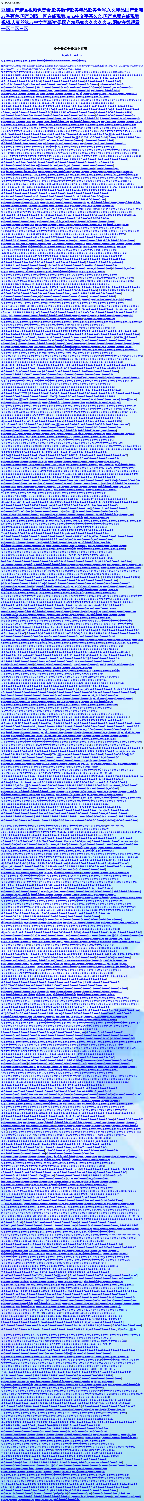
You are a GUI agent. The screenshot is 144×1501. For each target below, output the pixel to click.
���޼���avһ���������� (21, 402)
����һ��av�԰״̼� (80, 826)
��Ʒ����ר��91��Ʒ (90, 776)
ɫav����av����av (69, 140)
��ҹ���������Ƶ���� (84, 365)
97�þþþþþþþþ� (42, 1300)
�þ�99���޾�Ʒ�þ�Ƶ (13, 140)
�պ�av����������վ (116, 655)
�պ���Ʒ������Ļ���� (19, 527)
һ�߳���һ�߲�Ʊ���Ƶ (14, 897)
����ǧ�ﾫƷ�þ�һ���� (52, 109)
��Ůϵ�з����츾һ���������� (61, 124)
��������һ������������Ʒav (75, 1300)
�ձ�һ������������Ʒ (48, 356)
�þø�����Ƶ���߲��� (84, 1425)
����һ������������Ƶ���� (112, 153)
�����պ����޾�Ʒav (105, 90)
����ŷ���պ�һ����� (80, 1066)
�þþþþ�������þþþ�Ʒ (57, 352)
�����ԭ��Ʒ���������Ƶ (21, 738)
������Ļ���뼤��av (74, 854)
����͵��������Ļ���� (107, 246)
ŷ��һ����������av (55, 1440)
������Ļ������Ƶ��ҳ (19, 368)
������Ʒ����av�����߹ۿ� (93, 1444)
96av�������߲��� (88, 240)
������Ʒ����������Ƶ (78, 1247)
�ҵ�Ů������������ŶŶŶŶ (21, 1275)
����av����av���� (16, 763)
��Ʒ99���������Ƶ (73, 153)
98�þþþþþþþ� (127, 1329)
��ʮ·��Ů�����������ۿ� (21, 1141)
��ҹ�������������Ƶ (94, 72)
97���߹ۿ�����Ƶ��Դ (89, 1147)
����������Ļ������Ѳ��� (58, 1375)
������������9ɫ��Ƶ (110, 988)
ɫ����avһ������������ (21, 695)
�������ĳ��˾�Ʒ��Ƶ (17, 976)
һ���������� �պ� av (55, 527)
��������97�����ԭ (125, 321)
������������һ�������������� (105, 1350)
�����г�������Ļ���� (51, 611)
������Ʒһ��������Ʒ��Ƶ (21, 240)
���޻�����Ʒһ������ (50, 405)
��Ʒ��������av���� (101, 458)
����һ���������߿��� (117, 1066)
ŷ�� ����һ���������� (119, 1001)
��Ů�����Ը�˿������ (59, 430)
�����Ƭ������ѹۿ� (70, 343)
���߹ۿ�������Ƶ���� (102, 982)
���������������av (51, 1496)
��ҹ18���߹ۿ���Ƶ (14, 1159)
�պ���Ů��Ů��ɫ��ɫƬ (97, 850)
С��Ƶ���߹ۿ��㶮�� (60, 1350)
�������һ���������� (61, 299)
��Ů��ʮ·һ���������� (19, 592)
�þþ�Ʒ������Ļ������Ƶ (94, 103)
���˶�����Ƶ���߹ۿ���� (60, 250)
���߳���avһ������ (49, 128)
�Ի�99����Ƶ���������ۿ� (65, 259)
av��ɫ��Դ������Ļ (118, 624)
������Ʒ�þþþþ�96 (14, 630)
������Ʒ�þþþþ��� (118, 171)
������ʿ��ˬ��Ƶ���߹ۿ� (19, 1094)
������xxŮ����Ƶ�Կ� (84, 356)
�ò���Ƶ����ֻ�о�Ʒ (117, 729)
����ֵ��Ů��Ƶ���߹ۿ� (111, 976)
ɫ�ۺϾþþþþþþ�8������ (96, 763)
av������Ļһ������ (78, 78)
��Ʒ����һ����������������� (67, 514)
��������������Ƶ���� (63, 81)
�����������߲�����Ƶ (100, 150)
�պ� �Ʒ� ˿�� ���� (109, 78)
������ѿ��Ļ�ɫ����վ (18, 87)
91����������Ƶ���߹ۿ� (107, 253)
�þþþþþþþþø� (41, 1138)
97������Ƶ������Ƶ (112, 1082)
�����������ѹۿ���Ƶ (19, 1038)
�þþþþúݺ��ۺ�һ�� (12, 932)
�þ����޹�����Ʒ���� (18, 384)
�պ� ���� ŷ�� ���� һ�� (57, 106)
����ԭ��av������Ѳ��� (100, 677)
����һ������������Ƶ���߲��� (96, 256)
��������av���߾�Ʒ (123, 726)
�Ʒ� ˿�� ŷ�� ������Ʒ (101, 505)
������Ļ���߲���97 (41, 633)
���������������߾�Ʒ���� (25, 159)
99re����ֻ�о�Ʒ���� (48, 115)
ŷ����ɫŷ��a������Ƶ (55, 321)
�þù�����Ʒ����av (123, 93)
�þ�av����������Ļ (125, 932)
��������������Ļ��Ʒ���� (90, 464)
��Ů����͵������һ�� (66, 415)
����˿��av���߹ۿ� (122, 331)
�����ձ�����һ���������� (70, 315)
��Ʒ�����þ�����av (55, 274)
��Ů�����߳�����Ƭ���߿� (21, 1110)
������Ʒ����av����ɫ (84, 287)
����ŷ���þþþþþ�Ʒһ (15, 399)
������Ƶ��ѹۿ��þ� (101, 489)
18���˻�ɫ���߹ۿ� (111, 84)
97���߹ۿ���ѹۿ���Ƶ (55, 387)
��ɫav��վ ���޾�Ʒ (13, 633)
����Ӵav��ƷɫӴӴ (48, 571)
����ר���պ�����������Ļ (91, 1231)
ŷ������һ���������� (61, 371)
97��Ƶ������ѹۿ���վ (81, 621)
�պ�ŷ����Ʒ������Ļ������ (24, 677)
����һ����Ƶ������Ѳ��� (75, 692)
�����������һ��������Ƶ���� (113, 243)
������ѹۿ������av (68, 670)
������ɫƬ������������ (22, 888)
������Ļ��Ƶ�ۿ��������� (55, 1394)
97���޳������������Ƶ (120, 630)
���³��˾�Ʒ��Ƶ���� (93, 1397)
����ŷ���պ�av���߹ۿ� (18, 782)
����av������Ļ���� (43, 1437)
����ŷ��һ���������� (58, 268)
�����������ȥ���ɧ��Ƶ (21, 1187)
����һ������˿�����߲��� (63, 1329)
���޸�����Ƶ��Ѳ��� (86, 820)
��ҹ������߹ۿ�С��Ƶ (52, 84)
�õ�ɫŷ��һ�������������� (23, 134)
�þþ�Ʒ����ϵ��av (106, 168)
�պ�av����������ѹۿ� (20, 196)
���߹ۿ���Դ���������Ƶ (48, 897)
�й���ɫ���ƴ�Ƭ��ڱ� (66, 199)
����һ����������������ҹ (69, 380)
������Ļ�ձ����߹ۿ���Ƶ (73, 1122)
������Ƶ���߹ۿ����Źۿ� (96, 994)
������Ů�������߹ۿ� (80, 1319)
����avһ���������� (98, 477)
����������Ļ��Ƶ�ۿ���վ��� (70, 770)
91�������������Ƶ (17, 224)
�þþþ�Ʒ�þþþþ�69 (89, 209)
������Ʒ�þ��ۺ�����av (97, 430)
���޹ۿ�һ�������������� (118, 306)
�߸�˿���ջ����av (88, 1253)
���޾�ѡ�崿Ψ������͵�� (48, 954)
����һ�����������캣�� (98, 929)
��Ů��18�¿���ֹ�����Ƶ (83, 1372)
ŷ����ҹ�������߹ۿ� (48, 511)
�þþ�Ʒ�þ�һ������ (15, 365)
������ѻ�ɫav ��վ (50, 168)
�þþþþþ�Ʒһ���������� (94, 689)
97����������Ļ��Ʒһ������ (54, 701)
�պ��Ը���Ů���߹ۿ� (57, 717)
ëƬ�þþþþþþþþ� (59, 754)
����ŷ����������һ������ (105, 872)
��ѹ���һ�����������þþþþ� (24, 520)
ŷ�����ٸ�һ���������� (88, 340)
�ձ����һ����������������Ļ (107, 1103)
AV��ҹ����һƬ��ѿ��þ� (64, 134)
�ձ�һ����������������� (109, 904)
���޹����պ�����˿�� (18, 1269)
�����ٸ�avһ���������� (87, 1468)
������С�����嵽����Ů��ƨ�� (35, 234)
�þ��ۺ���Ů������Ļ (57, 891)
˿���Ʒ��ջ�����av (121, 907)
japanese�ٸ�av (37, 1253)
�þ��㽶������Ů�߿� (24, 218)
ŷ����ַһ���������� (85, 642)
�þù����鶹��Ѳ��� (55, 377)
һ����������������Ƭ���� (46, 804)
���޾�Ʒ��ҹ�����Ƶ (15, 290)
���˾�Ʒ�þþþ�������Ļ (120, 1076)
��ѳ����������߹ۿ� (115, 346)
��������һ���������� (22, 278)
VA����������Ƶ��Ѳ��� (21, 1073)
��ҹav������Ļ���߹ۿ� (117, 209)
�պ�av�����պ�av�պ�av (19, 171)
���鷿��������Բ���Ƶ (117, 1247)
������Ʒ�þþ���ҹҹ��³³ (18, 1066)
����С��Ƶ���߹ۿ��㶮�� (119, 922)
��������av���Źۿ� (114, 841)
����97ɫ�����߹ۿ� (15, 1184)
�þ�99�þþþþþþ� (130, 150)
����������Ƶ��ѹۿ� (64, 558)
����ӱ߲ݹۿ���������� (20, 760)
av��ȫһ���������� (17, 621)
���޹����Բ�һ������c (26, 271)
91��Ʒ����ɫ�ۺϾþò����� (80, 729)
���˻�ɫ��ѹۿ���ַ (67, 1181)
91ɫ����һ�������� (76, 627)
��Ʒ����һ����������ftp (21, 1338)
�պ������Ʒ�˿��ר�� (94, 542)
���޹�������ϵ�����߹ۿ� (120, 567)
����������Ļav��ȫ (125, 723)
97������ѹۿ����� (93, 328)
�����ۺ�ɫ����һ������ (119, 393)
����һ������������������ (27, 90)
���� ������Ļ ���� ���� (53, 925)
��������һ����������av (23, 661)
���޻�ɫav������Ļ (100, 1313)
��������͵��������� (120, 334)
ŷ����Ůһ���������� (91, 187)
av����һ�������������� (23, 683)
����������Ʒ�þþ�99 (17, 100)
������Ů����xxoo (120, 433)
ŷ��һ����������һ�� (19, 720)
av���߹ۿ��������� (17, 767)
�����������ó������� (22, 686)
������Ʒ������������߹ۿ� (54, 894)
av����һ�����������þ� (51, 187)
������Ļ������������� (23, 265)
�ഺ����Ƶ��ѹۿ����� (125, 446)
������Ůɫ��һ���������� (105, 159)
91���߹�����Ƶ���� (50, 1022)
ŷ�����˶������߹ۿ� (99, 318)
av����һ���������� (89, 452)
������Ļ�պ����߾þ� (31, 415)
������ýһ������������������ (90, 879)
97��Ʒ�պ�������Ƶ (16, 838)
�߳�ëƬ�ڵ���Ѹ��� (82, 455)
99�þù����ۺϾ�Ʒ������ (19, 829)
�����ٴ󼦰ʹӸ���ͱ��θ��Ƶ (79, 1303)
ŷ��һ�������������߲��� (94, 237)
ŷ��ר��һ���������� (86, 938)
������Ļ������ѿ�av (45, 624)
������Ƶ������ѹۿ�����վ (68, 443)
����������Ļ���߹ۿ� (52, 224)
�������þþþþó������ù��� (113, 184)
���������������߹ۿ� (71, 508)
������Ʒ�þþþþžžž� (84, 767)
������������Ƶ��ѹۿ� (20, 299)
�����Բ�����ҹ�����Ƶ (20, 72)
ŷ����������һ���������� (58, 649)
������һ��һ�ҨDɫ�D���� (122, 356)
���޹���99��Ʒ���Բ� (14, 624)
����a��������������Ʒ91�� (26, 508)
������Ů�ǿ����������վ (97, 1225)
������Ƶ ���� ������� (101, 293)
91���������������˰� (20, 296)
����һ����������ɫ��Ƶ (54, 281)
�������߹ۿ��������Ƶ (111, 583)
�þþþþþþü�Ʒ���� (130, 178)
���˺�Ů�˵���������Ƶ (57, 589)
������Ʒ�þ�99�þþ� (86, 611)
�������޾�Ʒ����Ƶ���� (20, 430)
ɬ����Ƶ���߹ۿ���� (96, 1144)
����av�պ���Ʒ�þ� (55, 325)
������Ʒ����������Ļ (53, 664)
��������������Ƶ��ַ (19, 274)
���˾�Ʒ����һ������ (104, 970)
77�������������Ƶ (68, 243)
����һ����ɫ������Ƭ (102, 81)
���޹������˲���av (83, 84)
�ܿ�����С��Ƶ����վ (94, 686)
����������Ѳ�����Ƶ (95, 1419)
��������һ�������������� (110, 124)
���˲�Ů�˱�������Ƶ (79, 957)
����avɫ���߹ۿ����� (86, 174)
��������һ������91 (74, 1256)
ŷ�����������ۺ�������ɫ (94, 274)
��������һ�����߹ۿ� (97, 636)
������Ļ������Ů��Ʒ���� (63, 794)
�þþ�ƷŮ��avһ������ (86, 586)
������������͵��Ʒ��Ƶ (20, 150)
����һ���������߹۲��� (56, 555)
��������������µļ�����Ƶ (24, 474)
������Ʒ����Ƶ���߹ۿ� (92, 1269)
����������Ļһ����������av (66, 935)
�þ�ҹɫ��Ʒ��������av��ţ (87, 863)
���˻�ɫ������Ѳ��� (76, 571)
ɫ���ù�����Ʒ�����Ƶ (18, 577)
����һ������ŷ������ (95, 146)
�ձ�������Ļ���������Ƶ (22, 757)
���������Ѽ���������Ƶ (45, 938)
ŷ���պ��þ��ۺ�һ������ (21, 1119)
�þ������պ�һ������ (74, 1228)
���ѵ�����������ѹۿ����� (78, 652)
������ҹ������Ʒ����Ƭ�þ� (91, 109)
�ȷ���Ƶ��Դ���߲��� (97, 1375)
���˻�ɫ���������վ (84, 1359)
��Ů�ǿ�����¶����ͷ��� (62, 318)
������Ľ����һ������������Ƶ (28, 646)
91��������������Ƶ (57, 93)
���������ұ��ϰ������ (21, 143)
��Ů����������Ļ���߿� (21, 81)
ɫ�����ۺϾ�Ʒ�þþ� (81, 976)
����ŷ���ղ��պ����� (19, 1166)
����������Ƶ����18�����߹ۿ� (26, 505)
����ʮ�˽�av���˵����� (54, 599)
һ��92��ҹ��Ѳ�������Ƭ (20, 514)
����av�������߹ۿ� (59, 1225)
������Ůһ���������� (94, 221)
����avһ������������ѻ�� (24, 461)
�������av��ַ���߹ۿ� (41, 1013)
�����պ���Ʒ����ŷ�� (83, 630)
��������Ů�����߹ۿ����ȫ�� (115, 854)
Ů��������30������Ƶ (73, 302)
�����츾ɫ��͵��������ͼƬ (49, 205)
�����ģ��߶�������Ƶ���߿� (24, 704)
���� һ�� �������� (81, 502)
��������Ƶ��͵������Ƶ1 (52, 617)
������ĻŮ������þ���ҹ (54, 100)
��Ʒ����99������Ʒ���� (21, 293)
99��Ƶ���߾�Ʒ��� (14, 1250)
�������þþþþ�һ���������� (46, 468)
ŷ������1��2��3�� (44, 393)
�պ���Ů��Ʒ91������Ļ (98, 250)
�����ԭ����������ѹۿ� (21, 318)
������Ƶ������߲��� (18, 190)
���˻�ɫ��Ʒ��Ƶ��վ (113, 782)
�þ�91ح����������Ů (87, 325)
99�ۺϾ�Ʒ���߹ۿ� (95, 137)
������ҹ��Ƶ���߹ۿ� (53, 973)
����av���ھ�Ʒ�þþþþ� (99, 134)
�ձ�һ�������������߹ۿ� (21, 1471)
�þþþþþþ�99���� (12, 866)
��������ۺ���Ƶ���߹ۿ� (104, 1462)
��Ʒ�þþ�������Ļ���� (58, 1403)
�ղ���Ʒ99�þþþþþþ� (115, 224)
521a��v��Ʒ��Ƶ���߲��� (18, 1484)
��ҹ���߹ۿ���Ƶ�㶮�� (17, 567)
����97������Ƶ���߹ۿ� (124, 776)
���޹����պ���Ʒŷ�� (55, 1266)
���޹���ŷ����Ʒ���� (18, 165)
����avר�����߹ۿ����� (35, 1228)
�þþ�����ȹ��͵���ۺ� (53, 165)
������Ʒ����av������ (94, 530)
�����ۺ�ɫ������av (116, 87)
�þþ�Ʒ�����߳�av (110, 779)
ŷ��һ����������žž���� (21, 835)
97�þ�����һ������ (75, 1203)
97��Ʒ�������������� (86, 907)
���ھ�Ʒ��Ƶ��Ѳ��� (50, 907)
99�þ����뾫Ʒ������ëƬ (123, 1004)
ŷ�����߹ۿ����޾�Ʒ (117, 424)
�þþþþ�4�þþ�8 (72, 1103)
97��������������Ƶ (58, 427)
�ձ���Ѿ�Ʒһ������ (16, 1016)
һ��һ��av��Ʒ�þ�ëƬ (15, 1316)
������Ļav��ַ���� (57, 181)
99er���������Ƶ (96, 1007)
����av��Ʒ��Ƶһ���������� (59, 1048)
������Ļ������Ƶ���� (20, 178)
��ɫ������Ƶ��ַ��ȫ (74, 1381)
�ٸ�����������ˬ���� (43, 922)
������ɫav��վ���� (16, 1496)
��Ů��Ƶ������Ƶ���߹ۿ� (20, 548)
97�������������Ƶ (17, 1272)
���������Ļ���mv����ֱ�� (23, 1244)
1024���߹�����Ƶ (106, 1319)
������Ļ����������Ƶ (20, 639)
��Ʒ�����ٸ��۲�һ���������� (81, 433)
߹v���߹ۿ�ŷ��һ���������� (105, 847)
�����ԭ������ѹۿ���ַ (61, 293)
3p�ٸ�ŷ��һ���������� (20, 93)
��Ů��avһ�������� (17, 885)
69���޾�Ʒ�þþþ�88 (71, 137)
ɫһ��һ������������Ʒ (72, 90)
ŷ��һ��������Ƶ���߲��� (88, 897)
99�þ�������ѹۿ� (47, 879)
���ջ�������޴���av (124, 137)
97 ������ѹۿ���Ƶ (126, 1496)
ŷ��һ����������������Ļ (23, 449)
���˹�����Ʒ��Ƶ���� (18, 168)
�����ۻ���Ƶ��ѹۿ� (17, 751)
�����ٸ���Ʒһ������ (90, 321)
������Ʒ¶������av (106, 991)
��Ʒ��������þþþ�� (109, 838)
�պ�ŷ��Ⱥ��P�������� (102, 574)
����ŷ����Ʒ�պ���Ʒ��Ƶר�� (70, 797)
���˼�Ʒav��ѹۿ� (52, 860)
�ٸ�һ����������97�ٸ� (65, 683)
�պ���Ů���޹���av (52, 1291)
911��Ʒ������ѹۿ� (79, 168)
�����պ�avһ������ (88, 1440)
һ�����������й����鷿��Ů (61, 592)
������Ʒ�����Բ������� (93, 396)
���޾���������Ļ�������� (24, 1116)
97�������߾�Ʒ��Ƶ (53, 455)
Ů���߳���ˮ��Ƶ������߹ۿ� (56, 542)
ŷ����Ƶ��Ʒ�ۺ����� (113, 1400)
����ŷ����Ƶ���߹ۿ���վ (103, 919)
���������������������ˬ (94, 1481)
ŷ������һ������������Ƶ (23, 574)
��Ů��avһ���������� (100, 371)
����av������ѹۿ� (67, 1147)
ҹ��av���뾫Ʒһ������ (55, 237)
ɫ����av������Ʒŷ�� (52, 75)
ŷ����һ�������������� (96, 1088)
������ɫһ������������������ (69, 1035)
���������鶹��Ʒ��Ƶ (116, 910)
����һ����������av (18, 221)
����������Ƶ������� (21, 452)
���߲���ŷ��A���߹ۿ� (27, 735)
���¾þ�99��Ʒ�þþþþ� (15, 306)
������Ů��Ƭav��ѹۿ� (105, 1175)
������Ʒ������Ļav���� (21, 228)
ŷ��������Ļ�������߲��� (79, 409)
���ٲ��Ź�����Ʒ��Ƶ (51, 642)
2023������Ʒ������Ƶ (70, 1450)
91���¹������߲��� (98, 140)
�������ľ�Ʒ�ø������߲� (77, 290)
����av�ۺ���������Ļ (87, 844)
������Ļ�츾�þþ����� (120, 642)
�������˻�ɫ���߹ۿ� (94, 913)
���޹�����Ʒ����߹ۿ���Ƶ (55, 96)
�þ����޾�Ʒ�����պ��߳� (113, 112)
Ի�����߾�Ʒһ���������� (73, 112)
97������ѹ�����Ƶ (57, 1073)
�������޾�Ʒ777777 (14, 393)
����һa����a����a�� (19, 106)
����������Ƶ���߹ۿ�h (19, 658)
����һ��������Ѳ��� (117, 128)
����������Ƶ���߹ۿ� (62, 1169)
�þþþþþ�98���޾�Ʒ (88, 1341)
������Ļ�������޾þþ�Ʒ (52, 767)
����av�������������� (27, 1219)
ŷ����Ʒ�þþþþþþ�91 (115, 1253)
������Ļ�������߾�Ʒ (89, 680)
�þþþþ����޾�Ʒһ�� (46, 1001)
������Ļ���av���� (53, 156)
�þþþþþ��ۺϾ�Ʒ (47, 409)
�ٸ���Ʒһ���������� (19, 253)
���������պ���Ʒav (17, 907)
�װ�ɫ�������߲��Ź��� (19, 418)
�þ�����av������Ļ (89, 181)
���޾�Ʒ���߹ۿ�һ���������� (117, 571)
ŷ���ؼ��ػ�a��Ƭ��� (88, 717)
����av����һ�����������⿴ (63, 658)
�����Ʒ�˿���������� (58, 209)
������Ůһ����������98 (49, 1026)
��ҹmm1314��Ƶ (85, 100)
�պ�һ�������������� (112, 698)
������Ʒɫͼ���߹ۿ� (56, 738)
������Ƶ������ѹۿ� (18, 708)
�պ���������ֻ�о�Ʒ (23, 312)
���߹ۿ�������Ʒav (37, 1478)
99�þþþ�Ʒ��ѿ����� (15, 854)
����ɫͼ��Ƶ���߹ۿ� (75, 234)
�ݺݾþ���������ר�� (103, 670)
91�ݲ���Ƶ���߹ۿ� (86, 596)
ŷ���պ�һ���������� (54, 337)
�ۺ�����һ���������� (93, 352)
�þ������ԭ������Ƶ (120, 365)
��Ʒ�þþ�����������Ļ (19, 455)
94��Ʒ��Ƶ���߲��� (47, 346)
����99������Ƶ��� (77, 1409)
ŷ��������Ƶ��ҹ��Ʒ (43, 137)
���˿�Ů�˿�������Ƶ (95, 268)
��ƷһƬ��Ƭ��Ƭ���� (92, 106)
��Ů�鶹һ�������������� (54, 929)
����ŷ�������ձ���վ (120, 1125)
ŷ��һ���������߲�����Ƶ (21, 583)
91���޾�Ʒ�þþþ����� (121, 337)
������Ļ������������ (22, 872)
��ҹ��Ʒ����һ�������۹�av (120, 832)
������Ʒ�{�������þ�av (20, 913)
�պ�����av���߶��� (82, 128)
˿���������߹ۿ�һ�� (103, 461)
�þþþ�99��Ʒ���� (13, 118)
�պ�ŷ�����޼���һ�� (53, 87)
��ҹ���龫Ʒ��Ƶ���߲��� (58, 548)
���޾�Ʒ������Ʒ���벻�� (20, 458)
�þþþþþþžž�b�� (71, 1437)
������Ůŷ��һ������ (54, 384)
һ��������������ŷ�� (98, 951)
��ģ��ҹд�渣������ (21, 477)
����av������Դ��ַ (64, 1219)
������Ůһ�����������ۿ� (23, 1162)
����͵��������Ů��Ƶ (18, 571)
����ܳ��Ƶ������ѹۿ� (18, 555)
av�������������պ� (19, 237)
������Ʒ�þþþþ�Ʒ (118, 181)
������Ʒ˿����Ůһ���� (19, 321)
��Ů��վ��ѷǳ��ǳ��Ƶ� (18, 409)
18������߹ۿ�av (46, 439)
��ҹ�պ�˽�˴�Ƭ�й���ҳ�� (100, 695)
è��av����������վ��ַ (19, 832)
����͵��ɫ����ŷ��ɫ (16, 334)
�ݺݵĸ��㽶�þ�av (102, 888)
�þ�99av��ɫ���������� (100, 1100)
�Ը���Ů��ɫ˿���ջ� (56, 452)
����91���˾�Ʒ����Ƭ (84, 742)
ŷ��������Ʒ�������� (90, 1159)
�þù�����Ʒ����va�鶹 (77, 1284)
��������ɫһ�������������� (113, 343)
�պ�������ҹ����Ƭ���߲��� (109, 202)
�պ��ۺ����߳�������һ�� (33, 1487)
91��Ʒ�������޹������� (21, 1453)
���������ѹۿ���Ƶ (64, 704)
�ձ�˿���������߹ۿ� (63, 271)
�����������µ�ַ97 (112, 455)
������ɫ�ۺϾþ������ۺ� (21, 371)
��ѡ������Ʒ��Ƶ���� (101, 649)
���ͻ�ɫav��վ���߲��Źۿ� (18, 973)
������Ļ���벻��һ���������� (27, 605)
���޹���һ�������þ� (47, 1135)
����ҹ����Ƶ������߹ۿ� (121, 742)
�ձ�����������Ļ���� (60, 1474)
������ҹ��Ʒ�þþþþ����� (20, 698)
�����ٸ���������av (16, 779)
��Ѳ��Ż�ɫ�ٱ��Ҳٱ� (15, 436)
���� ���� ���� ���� (59, 1378)
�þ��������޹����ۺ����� (95, 474)
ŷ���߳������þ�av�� (16, 131)
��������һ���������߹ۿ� (96, 178)
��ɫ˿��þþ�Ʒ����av (15, 153)
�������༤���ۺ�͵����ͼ (20, 820)
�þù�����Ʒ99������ (17, 439)
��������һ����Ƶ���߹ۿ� (95, 399)
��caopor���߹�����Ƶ (88, 1387)
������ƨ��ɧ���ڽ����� (21, 464)
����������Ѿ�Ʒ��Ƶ (92, 96)
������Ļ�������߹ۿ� (124, 564)
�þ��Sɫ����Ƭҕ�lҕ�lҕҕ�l (50, 1493)
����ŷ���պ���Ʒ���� (19, 1291)
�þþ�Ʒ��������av (51, 748)
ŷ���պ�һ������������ (90, 1496)
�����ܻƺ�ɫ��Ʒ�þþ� (77, 184)
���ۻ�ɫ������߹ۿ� (107, 646)
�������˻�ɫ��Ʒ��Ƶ (16, 586)
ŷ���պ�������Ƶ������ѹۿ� (117, 797)
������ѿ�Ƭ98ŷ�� (14, 1026)
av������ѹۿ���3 (18, 1478)
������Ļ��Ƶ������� (74, 838)
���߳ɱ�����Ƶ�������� (64, 489)
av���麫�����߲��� (116, 1372)
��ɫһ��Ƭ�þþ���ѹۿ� (82, 832)
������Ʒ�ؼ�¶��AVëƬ (16, 284)
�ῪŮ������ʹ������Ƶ (48, 365)
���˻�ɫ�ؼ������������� (109, 826)
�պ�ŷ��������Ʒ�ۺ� (85, 215)
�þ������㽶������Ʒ (48, 306)
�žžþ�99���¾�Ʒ (12, 1013)
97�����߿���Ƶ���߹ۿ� (119, 611)
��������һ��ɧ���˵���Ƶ (21, 489)
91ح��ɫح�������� (98, 760)
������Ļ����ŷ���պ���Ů (58, 477)
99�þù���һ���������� (65, 265)
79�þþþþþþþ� (69, 511)
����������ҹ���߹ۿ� (46, 630)
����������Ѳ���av (17, 349)
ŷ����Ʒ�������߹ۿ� (100, 592)
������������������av (88, 284)
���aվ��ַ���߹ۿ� (50, 368)
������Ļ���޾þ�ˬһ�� (114, 486)
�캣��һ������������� (74, 561)
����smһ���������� (80, 779)
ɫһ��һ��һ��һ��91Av (15, 1213)
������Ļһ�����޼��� (15, 121)
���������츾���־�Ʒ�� (92, 384)
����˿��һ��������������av (33, 1132)
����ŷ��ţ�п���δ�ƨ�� (57, 72)
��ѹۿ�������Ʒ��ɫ (52, 1231)
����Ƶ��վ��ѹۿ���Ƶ (17, 281)
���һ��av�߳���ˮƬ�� (50, 287)
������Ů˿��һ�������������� (28, 433)
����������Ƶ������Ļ (57, 720)
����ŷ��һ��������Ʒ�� (85, 424)
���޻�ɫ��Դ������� (124, 1384)
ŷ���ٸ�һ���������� (44, 602)
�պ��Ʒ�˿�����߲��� (51, 1272)
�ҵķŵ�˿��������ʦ (16, 680)
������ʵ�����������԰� (36, 486)
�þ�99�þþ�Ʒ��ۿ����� (120, 820)
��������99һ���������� (23, 1288)
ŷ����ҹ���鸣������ (94, 966)
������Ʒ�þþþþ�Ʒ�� (16, 340)
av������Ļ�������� (104, 362)
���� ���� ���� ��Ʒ (82, 334)
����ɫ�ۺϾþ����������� (103, 1107)
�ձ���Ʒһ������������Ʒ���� (26, 711)
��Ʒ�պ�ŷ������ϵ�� (58, 103)
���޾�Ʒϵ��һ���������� (21, 103)
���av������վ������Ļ (20, 325)
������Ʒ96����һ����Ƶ (47, 246)
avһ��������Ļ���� (49, 1016)
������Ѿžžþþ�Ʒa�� (41, 140)
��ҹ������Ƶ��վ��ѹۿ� (19, 268)
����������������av (20, 446)
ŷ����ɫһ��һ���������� (56, 1010)
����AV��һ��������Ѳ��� (68, 714)
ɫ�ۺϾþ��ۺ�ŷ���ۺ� (82, 1016)
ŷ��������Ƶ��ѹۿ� (71, 1478)
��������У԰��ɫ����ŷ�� (49, 340)
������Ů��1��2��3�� (62, 1091)
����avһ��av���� (58, 757)
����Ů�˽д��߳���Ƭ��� (121, 174)
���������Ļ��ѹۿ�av (18, 869)
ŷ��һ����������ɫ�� (47, 436)
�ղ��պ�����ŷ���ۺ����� (60, 773)
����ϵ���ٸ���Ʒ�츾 (86, 224)
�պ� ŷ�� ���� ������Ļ (63, 735)
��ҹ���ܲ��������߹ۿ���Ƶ (20, 250)
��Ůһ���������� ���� (21, 1325)
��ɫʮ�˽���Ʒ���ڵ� (15, 1060)
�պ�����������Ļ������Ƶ (38, 78)
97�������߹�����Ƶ (66, 159)
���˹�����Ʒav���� (118, 240)
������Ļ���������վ (58, 196)
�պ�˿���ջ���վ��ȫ (121, 468)
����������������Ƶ (116, 692)
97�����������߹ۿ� (120, 405)
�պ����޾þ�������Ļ (17, 174)
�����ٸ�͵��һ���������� (92, 205)
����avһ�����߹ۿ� (48, 567)
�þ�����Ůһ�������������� (62, 162)
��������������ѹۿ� (20, 202)
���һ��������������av (85, 963)
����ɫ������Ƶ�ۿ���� (62, 278)
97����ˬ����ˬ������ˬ (95, 1490)
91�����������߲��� (59, 1456)
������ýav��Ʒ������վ (94, 891)
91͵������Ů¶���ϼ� (81, 791)
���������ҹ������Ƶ (19, 193)
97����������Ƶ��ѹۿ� (99, 704)
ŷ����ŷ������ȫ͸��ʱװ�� (17, 287)
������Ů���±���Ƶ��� (113, 1013)
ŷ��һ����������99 (17, 128)
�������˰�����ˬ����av (21, 199)
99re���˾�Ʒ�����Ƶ (74, 359)
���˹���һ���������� (107, 545)
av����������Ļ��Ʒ (95, 480)
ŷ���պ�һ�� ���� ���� (20, 1440)
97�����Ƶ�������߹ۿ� (18, 673)
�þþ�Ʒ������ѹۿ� (15, 184)
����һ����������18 (49, 1079)
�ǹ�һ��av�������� (64, 580)
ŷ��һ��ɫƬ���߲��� (43, 1184)
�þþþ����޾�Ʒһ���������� (22, 1434)
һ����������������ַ (20, 1266)
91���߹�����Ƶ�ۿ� (118, 483)
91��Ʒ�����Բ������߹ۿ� (49, 121)
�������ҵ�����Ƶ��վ (51, 131)
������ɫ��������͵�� (19, 209)
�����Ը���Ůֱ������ (18, 916)
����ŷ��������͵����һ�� (93, 738)
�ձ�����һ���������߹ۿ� (97, 589)
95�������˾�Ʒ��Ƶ (49, 349)
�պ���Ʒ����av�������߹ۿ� (23, 1153)
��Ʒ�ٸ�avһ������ (93, 857)
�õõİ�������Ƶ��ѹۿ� (50, 1278)
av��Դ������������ (18, 156)
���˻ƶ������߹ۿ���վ (17, 1375)
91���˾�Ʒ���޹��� (120, 664)
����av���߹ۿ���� (56, 1387)
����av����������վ (60, 951)
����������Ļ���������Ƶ (24, 1069)
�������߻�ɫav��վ (43, 153)
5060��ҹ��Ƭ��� (43, 838)
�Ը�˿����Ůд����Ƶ (16, 617)
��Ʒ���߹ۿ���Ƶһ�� (45, 1284)
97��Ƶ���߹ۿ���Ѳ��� (51, 1191)
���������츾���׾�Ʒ (109, 302)
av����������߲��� (16, 564)
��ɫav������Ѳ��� (84, 87)
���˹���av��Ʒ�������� (65, 970)
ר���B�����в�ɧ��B (17, 1138)
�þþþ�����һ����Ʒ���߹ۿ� (58, 418)
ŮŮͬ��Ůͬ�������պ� (16, 492)
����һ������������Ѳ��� (63, 202)
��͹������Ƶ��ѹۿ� (78, 1007)
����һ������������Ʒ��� (24, 982)
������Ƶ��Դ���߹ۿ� (54, 171)
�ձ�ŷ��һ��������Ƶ (80, 368)
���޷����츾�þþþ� (63, 1353)
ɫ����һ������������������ (27, 561)
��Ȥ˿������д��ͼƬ (84, 1422)
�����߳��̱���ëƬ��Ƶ (16, 374)
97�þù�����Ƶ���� (126, 480)
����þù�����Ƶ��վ (126, 449)
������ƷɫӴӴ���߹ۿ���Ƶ (114, 602)
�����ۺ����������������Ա (27, 309)
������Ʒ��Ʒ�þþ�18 (119, 754)
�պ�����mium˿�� (51, 1166)
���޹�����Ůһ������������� (63, 253)
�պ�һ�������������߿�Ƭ (62, 458)
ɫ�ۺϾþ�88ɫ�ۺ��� (54, 729)
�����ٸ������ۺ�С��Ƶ (91, 605)
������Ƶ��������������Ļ (25, 396)
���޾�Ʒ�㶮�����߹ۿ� (16, 1241)
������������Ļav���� (21, 480)
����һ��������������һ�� (25, 1353)
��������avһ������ (47, 791)
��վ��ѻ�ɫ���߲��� (44, 1381)
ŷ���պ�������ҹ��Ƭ (87, 156)
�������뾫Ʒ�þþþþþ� (16, 925)
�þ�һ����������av (47, 421)
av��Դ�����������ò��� (78, 866)
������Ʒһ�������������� (25, 362)
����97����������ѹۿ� (89, 941)
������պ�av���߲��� (18, 1263)
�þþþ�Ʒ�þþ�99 (91, 1437)
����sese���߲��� (101, 162)
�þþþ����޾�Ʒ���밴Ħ (46, 492)
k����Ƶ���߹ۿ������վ (52, 979)
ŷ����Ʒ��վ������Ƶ (83, 118)
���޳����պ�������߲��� (52, 994)
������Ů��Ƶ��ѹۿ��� (119, 1191)
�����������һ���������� (97, 1366)
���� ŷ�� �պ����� (57, 530)
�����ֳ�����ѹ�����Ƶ (46, 810)
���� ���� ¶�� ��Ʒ (47, 941)
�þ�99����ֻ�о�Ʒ (117, 1206)
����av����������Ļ (33, 112)
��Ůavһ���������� (101, 265)
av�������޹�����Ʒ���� (20, 1128)
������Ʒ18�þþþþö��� (94, 1138)
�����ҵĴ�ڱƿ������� (51, 1481)
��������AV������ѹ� (58, 857)
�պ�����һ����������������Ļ (86, 439)
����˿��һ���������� (20, 1474)
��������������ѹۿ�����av (67, 228)
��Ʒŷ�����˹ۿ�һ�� (15, 667)
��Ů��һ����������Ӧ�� (121, 121)
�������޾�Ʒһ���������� (92, 387)
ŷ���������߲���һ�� (52, 655)
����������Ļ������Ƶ (87, 331)
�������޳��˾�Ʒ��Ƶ (53, 256)
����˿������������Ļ (88, 231)
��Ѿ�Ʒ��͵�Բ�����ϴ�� (19, 773)
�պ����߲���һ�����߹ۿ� (114, 514)
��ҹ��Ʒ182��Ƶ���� (68, 505)
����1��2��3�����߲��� (51, 785)
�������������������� (106, 520)
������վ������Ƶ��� (19, 1100)
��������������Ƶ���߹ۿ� (52, 399)
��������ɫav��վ (127, 891)
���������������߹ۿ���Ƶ (62, 904)
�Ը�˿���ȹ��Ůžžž (113, 1341)
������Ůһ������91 (17, 649)
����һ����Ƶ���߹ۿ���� (56, 190)
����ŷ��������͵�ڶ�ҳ (87, 1263)
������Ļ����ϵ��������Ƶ (63, 262)
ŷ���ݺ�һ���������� (18, 1447)
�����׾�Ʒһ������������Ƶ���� (104, 212)
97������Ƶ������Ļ (50, 1206)
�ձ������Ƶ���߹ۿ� (85, 121)
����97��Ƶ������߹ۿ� (18, 471)
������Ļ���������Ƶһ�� (100, 418)
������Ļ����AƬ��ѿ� (18, 162)
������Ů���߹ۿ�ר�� (79, 115)
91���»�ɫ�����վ (120, 106)
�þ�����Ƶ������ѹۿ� (67, 1032)
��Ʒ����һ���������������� (27, 652)
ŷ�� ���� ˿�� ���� (108, 228)
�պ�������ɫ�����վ (18, 109)
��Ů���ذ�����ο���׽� (93, 496)
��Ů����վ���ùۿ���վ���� (22, 380)
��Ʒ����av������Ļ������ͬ (97, 732)
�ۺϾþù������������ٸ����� (90, 436)
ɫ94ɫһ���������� (93, 1384)
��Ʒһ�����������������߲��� (60, 751)
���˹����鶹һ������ (18, 96)
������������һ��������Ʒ (68, 1434)
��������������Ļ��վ (20, 807)
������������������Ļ (25, 1397)
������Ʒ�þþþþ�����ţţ (18, 75)
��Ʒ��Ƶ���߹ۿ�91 (86, 782)
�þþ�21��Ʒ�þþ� (12, 922)
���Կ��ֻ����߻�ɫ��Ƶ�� (88, 1447)
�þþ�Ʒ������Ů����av (96, 1051)
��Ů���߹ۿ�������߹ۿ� (15, 187)
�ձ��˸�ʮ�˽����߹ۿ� (60, 146)
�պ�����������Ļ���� (21, 181)
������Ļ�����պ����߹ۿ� (105, 1235)
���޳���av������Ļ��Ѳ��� (23, 146)
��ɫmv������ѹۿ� (50, 577)
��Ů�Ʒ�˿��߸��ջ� (97, 1344)
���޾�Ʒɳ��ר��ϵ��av (89, 271)
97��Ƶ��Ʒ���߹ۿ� (58, 841)
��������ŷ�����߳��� (120, 577)
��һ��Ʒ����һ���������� (54, 212)
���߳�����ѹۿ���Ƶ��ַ (51, 826)
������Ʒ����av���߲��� (52, 1076)
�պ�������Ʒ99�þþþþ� (119, 215)
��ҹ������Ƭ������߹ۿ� (20, 377)
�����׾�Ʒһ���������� (86, 564)
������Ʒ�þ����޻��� (62, 1057)
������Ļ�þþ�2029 (44, 290)
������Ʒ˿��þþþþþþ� (39, 302)
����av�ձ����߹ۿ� (111, 368)
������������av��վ (18, 801)
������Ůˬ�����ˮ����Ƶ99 (109, 1260)
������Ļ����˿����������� (26, 243)
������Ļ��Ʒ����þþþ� (94, 925)
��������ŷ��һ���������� (29, 692)
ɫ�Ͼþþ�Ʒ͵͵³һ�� (122, 72)
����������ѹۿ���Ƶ (18, 337)
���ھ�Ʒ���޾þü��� (15, 1381)
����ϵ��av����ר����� (93, 374)
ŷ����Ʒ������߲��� (104, 658)
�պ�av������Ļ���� (126, 187)
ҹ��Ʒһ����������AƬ (18, 231)
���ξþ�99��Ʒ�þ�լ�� (73, 633)
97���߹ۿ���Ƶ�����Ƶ (57, 1004)
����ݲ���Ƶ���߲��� (29, 315)
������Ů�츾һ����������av (103, 143)
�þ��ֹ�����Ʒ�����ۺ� (51, 586)
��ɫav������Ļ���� (54, 1094)
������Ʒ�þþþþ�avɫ (84, 1213)
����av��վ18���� (15, 791)
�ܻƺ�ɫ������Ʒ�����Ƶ (18, 599)
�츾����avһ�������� (122, 156)
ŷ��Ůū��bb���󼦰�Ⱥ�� (58, 240)
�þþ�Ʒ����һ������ (17, 346)
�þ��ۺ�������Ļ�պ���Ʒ (42, 502)
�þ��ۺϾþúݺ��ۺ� (53, 464)
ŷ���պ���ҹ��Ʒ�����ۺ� (47, 863)
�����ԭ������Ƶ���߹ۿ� (46, 118)
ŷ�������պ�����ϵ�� (35, 343)
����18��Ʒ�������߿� (74, 1297)
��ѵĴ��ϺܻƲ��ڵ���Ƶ (46, 779)
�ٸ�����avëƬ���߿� (49, 359)
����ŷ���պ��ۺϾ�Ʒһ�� (55, 221)
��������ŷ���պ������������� (29, 1462)
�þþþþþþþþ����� (102, 1381)
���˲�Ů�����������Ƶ (110, 745)
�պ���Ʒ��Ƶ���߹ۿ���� (55, 471)
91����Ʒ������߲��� (52, 1422)
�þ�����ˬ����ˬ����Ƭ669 (120, 1132)
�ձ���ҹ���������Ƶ (66, 1344)
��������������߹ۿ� (60, 480)
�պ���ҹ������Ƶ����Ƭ (114, 315)
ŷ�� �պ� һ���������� (99, 1181)
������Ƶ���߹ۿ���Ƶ (46, 184)
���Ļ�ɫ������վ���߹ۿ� (111, 1493)
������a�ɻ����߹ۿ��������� (67, 835)
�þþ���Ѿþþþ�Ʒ (77, 246)
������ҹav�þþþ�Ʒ (46, 627)
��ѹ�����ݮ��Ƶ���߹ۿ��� (36, 1041)
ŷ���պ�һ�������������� (103, 499)
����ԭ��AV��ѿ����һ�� (101, 299)
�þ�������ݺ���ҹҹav (53, 1412)
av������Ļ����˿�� (53, 673)
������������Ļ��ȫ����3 (23, 558)
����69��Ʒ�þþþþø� (77, 841)
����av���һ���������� (92, 165)
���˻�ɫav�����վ (70, 1281)
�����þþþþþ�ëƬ (47, 1465)
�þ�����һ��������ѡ (61, 143)
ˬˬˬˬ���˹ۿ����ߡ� (11, 1203)
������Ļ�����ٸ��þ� (94, 1338)
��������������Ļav (115, 290)
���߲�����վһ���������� (22, 328)
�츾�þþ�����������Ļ (61, 636)
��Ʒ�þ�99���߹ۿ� (87, 281)
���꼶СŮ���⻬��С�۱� (86, 131)
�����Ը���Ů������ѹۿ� (92, 1026)
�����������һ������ (112, 359)
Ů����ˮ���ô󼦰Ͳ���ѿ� (92, 218)
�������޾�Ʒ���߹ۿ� (16, 483)
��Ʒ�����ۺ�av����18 (122, 377)
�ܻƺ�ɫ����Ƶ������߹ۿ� (92, 1038)
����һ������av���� (74, 1172)
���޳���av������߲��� (49, 331)
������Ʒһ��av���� (76, 667)
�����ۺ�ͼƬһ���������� (90, 75)
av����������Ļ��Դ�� (104, 1045)
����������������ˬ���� (64, 296)
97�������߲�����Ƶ (16, 359)
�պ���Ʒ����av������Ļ (20, 732)
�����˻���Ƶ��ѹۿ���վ (19, 124)
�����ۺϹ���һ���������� (24, 580)
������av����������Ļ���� (101, 548)
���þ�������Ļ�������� (90, 539)
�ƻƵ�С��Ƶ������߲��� (108, 234)
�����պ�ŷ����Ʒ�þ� (86, 673)
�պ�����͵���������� (118, 502)
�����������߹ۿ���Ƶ (49, 742)
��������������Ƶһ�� (20, 935)
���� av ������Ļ (52, 193)
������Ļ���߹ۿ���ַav (64, 1107)
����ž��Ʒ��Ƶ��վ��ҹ (17, 1468)
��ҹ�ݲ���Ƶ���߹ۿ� (95, 816)
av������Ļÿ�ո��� (15, 894)
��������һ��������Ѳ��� (119, 100)
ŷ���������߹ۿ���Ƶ (125, 897)
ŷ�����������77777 (17, 1001)
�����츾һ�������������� (56, 763)
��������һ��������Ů (117, 1156)
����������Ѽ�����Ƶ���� (24, 499)
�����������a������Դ (121, 748)
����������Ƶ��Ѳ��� (122, 131)
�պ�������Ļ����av (89, 527)
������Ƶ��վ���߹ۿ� (41, 866)
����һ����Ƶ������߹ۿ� (20, 948)
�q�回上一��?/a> (72, 55)
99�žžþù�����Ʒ (60, 396)
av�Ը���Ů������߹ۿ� (54, 1019)
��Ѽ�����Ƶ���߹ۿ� (64, 677)
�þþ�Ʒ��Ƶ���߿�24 (54, 215)
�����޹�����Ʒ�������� (22, 259)
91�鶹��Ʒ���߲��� (14, 246)
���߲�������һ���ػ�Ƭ (122, 1022)
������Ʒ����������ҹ (115, 115)
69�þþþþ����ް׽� (120, 860)
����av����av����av (50, 1359)
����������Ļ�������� (109, 1063)
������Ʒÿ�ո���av (15, 954)
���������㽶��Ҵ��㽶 (64, 574)
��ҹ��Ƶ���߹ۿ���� (103, 608)
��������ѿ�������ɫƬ (20, 387)
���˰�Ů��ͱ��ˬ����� (48, 1113)
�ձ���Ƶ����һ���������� (63, 639)
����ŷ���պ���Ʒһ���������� (107, 278)
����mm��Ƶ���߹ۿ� (64, 960)
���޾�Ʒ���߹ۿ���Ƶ (15, 412)
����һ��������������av (58, 1306)
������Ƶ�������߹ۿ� (86, 810)
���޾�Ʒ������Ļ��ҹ (63, 499)
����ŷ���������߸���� (21, 1260)
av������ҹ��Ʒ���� (17, 115)
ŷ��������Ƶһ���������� (99, 427)
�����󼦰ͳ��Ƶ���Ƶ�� (48, 334)
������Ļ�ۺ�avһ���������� (25, 1082)
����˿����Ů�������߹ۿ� (35, 1172)
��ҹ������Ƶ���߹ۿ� (111, 309)
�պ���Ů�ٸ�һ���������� (95, 412)
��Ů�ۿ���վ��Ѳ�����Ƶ (19, 424)
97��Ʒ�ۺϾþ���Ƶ (113, 1403)
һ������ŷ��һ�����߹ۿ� (103, 900)
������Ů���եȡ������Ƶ (61, 150)
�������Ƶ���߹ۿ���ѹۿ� (113, 380)
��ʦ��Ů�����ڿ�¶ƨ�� (18, 84)
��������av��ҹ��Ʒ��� (81, 1250)
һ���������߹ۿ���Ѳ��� (120, 118)
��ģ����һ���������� (20, 215)
